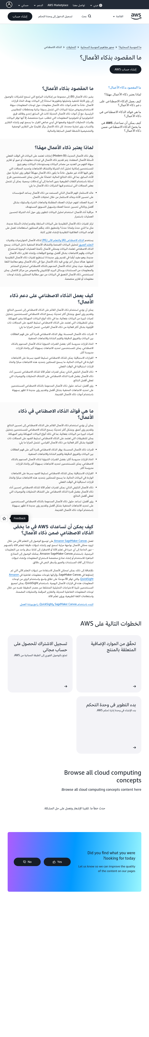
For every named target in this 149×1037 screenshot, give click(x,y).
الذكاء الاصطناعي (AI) (72, 240)
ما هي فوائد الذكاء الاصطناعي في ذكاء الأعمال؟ (120, 114)
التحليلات (71, 47)
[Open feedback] (4, 518)
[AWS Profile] (9, 5)
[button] (20, 16)
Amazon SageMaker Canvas (70, 541)
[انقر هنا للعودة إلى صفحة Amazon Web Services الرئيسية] (136, 19)
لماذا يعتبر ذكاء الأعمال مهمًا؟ (122, 94)
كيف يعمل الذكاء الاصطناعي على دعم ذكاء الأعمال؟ (120, 103)
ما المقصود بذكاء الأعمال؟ (124, 87)
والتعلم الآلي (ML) (51, 240)
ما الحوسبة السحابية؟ (130, 47)
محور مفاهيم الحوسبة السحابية (97, 47)
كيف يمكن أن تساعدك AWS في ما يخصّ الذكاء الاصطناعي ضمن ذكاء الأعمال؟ (121, 127)
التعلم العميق (85, 245)
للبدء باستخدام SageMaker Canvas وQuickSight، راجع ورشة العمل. (56, 604)
